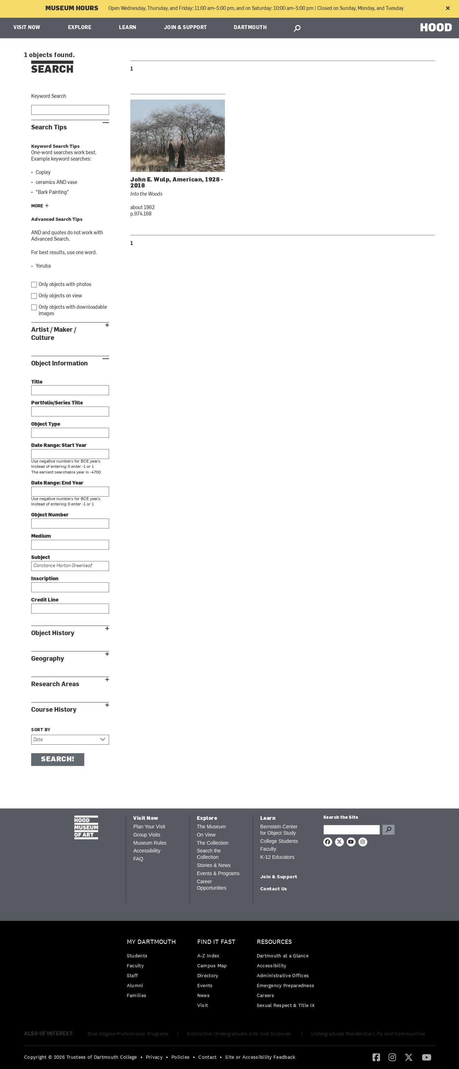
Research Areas (55, 684)
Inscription (44, 579)
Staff (132, 975)
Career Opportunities (211, 885)
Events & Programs (218, 873)
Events (205, 985)
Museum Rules (149, 843)
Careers (265, 995)
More (37, 206)
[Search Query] (351, 830)
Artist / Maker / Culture (53, 334)
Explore (80, 27)
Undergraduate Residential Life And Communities (368, 1033)
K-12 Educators (277, 857)
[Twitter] (408, 1057)
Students (137, 955)
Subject (40, 557)
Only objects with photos (65, 284)
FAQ (138, 859)
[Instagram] (392, 1057)
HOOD (436, 27)
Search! (57, 759)
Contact (207, 1057)
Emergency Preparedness (285, 985)
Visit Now (26, 27)
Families (136, 995)
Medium (41, 536)
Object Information (59, 363)
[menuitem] (153, 970)
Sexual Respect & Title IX (286, 1005)
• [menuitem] (141, 1057)
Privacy (154, 1057)
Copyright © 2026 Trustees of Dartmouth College (80, 1057)
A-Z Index (208, 955)
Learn (127, 27)
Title (36, 382)
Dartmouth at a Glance (282, 955)
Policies (180, 1057)
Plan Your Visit (149, 826)
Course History (53, 709)
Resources (274, 942)
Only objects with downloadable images (73, 311)
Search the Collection (209, 854)
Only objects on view (60, 296)
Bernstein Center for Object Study (279, 830)
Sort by (41, 730)
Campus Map (212, 965)
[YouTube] (426, 1057)
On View (206, 835)
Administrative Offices (283, 975)
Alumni (135, 985)
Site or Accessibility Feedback (260, 1057)
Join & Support (185, 27)
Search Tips (49, 127)
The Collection (213, 843)
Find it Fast (216, 942)
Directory (208, 975)
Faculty (268, 849)
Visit (202, 1005)
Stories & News (214, 865)
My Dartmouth (151, 942)
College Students (279, 841)
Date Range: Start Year (59, 445)
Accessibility (146, 850)
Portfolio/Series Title (57, 403)
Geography (47, 658)
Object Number (50, 515)
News (203, 995)
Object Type (45, 424)
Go (388, 830)
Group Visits (146, 835)
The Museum (211, 826)
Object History (52, 633)
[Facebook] (376, 1057)
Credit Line (44, 600)
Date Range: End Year (57, 483)
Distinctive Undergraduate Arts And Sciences (239, 1033)
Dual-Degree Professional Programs (128, 1033)
